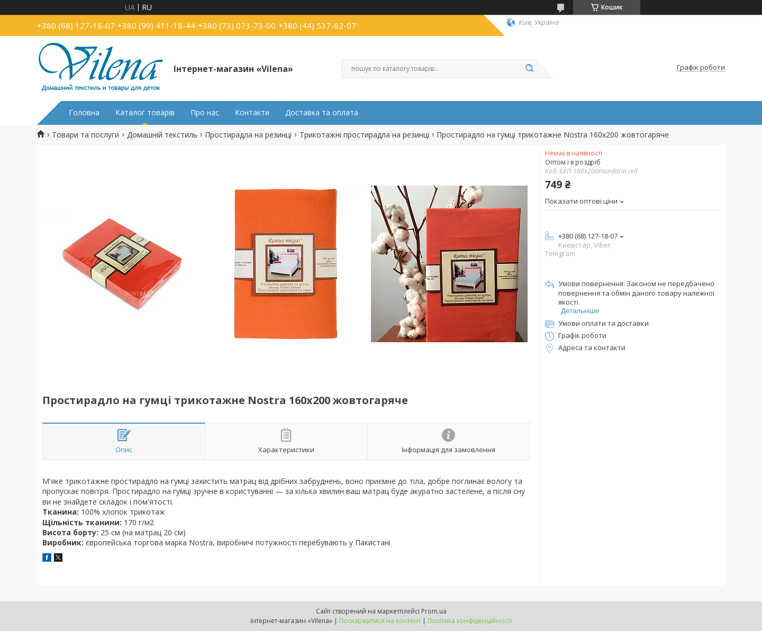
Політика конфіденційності (470, 620)
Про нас (204, 112)
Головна (84, 112)
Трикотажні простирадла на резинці (364, 135)
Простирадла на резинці (248, 135)
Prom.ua (434, 611)
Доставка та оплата (321, 112)
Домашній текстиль (162, 135)
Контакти (252, 112)
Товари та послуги (85, 135)
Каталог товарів (145, 112)
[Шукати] (529, 68)
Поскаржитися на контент (380, 620)
